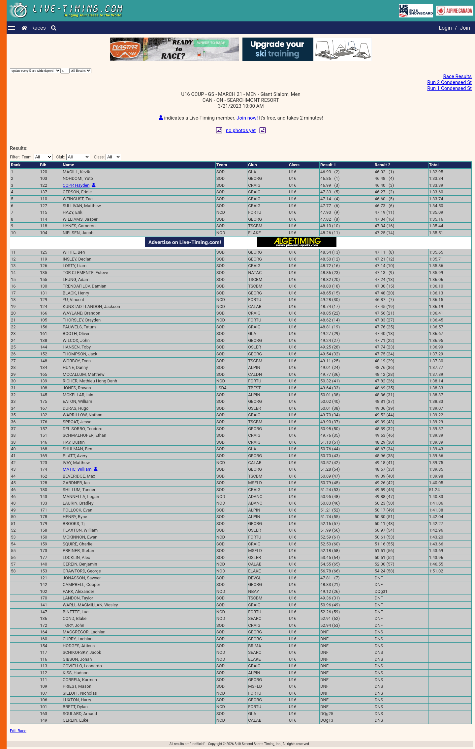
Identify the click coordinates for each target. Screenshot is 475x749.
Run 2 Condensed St (449, 82)
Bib (43, 164)
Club (252, 164)
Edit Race (18, 731)
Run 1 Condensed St (449, 88)
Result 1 (328, 164)
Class (294, 164)
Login (445, 28)
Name (68, 164)
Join (465, 28)
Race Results (457, 76)
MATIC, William (77, 469)
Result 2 (383, 164)
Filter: (31, 157)
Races (38, 28)
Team (221, 164)
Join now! (247, 118)
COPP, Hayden (76, 185)
